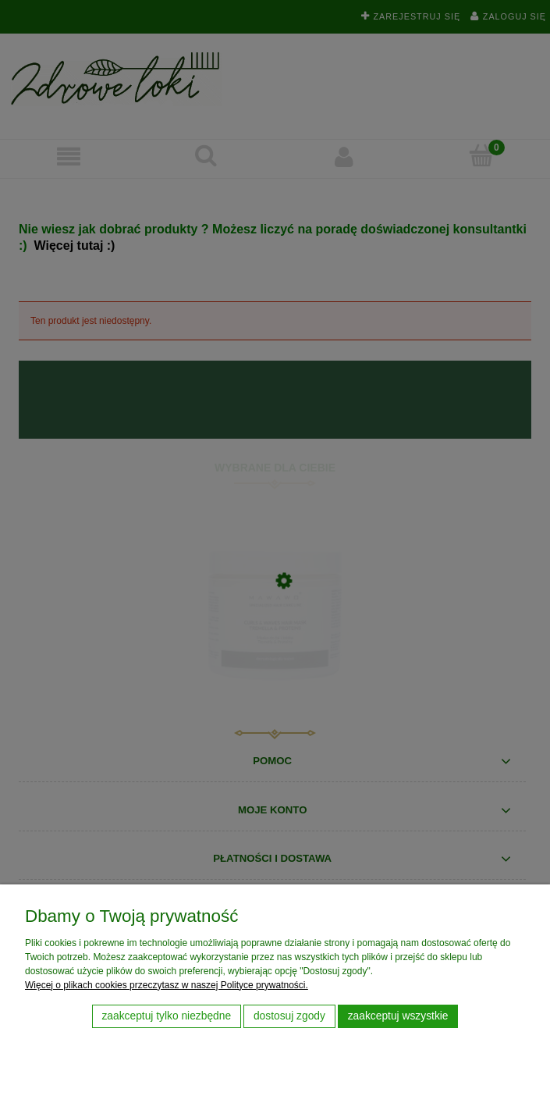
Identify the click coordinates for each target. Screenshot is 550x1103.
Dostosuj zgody (289, 1016)
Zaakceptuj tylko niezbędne (166, 1016)
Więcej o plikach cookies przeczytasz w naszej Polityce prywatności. (166, 985)
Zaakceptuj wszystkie (398, 1016)
